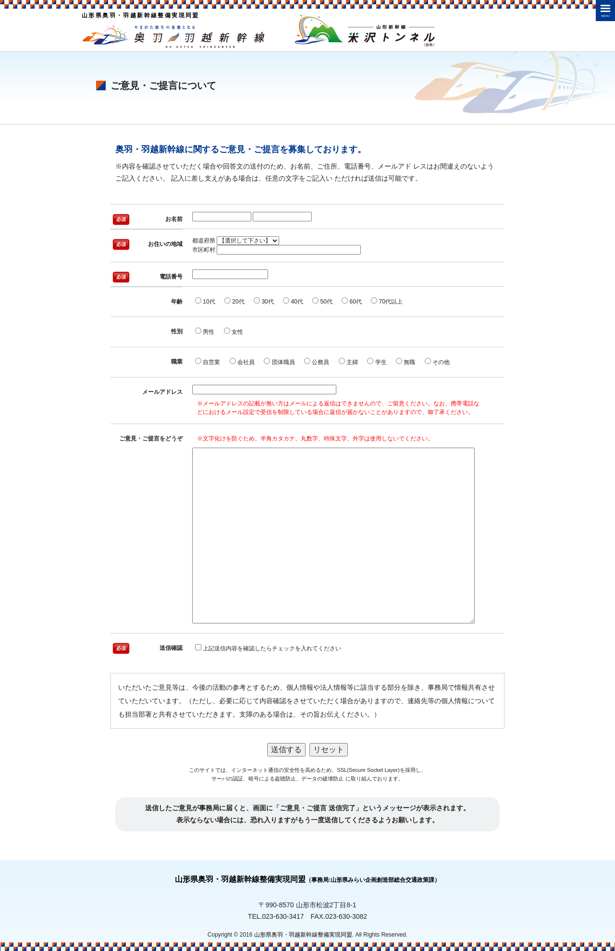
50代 (322, 301)
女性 (233, 331)
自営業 (207, 362)
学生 (376, 362)
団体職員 (279, 362)
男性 (204, 331)
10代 (205, 301)
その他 (437, 362)
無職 (405, 362)
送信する (286, 749)
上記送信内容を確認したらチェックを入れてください (268, 648)
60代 (352, 301)
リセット (328, 749)
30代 (264, 301)
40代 (293, 301)
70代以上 (387, 301)
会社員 (242, 362)
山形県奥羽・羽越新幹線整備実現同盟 (307, 879)
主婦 (348, 362)
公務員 (316, 362)
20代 (234, 301)
